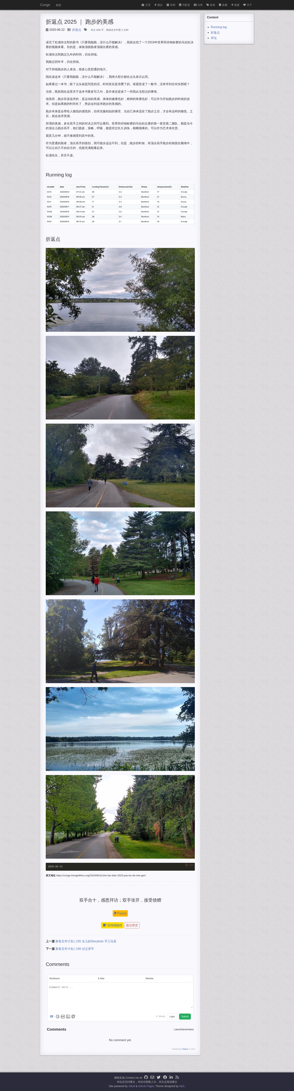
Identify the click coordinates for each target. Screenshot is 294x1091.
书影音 (184, 4)
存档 (170, 4)
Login (172, 1016)
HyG (181, 1086)
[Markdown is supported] (52, 1016)
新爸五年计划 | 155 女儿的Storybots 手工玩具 (86, 941)
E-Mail (101, 978)
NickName (54, 978)
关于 (247, 4)
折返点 (76, 29)
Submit (185, 1016)
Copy (191, 865)
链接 (235, 4)
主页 (146, 4)
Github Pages (146, 1086)
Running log (219, 27)
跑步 (158, 4)
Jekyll (131, 1086)
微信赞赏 (132, 925)
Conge (45, 5)
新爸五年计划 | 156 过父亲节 (75, 948)
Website (150, 978)
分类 (198, 4)
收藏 (223, 4)
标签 (210, 4)
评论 (214, 38)
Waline (185, 1049)
